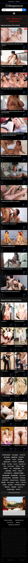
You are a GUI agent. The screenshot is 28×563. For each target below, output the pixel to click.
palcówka (15, 455)
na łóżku (9, 464)
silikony (20, 459)
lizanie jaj (20, 487)
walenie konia (6, 478)
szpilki (18, 466)
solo (23, 468)
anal (22, 466)
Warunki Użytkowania (14, 524)
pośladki (22, 480)
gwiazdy (14, 459)
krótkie (14, 470)
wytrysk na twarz (20, 484)
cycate (20, 471)
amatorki (8, 471)
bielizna (21, 457)
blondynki (14, 475)
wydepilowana (6, 455)
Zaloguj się (17, 1)
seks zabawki (10, 482)
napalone (14, 461)
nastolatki (22, 475)
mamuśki (18, 489)
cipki (10, 468)
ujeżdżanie (16, 468)
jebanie (17, 482)
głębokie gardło (14, 480)
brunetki (14, 457)
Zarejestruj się (11, 1)
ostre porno (11, 466)
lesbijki (5, 468)
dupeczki (21, 462)
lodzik (4, 484)
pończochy (23, 482)
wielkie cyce (22, 464)
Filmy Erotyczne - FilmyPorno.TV (10, 560)
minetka (7, 487)
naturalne (22, 477)
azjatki (15, 464)
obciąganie (5, 475)
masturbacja (8, 473)
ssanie (3, 482)
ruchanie (15, 478)
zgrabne (13, 487)
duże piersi (8, 459)
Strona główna (8, 520)
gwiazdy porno (18, 473)
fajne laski (10, 489)
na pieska (7, 457)
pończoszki (22, 454)
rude (5, 466)
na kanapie (5, 480)
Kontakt (18, 522)
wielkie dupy (7, 461)
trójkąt (10, 484)
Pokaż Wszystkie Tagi (14, 492)
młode (4, 464)
